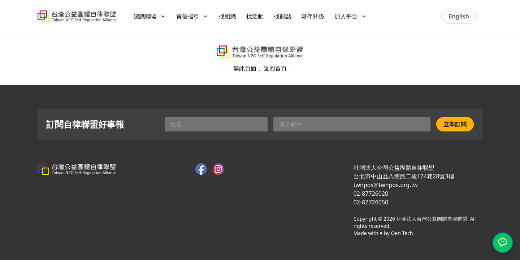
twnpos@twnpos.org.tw (386, 185)
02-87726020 (371, 194)
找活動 (255, 16)
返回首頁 (275, 68)
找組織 (227, 16)
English (459, 16)
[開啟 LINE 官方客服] (503, 243)
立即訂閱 (455, 124)
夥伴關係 (312, 16)
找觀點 (282, 16)
